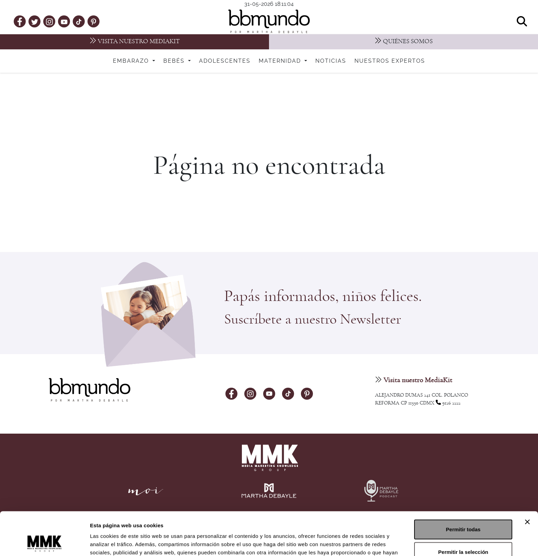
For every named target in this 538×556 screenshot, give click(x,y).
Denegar (463, 533)
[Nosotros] (403, 42)
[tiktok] (78, 21)
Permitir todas (463, 489)
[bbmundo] (269, 21)
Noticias (330, 61)
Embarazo (132, 61)
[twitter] (34, 21)
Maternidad (281, 61)
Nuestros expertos (389, 61)
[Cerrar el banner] (527, 481)
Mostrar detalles (371, 542)
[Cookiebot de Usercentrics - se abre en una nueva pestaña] (44, 542)
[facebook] (19, 21)
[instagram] (49, 21)
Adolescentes (224, 61)
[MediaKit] (134, 42)
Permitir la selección (463, 511)
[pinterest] (93, 21)
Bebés (175, 61)
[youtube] (64, 21)
